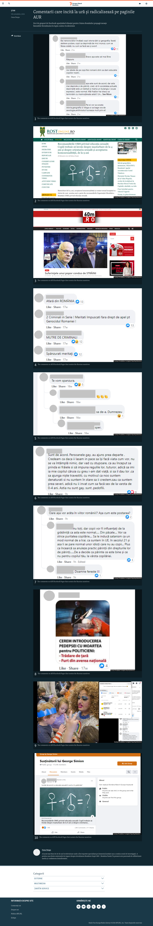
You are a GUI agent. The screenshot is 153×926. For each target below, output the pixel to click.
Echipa (13, 918)
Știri (13, 11)
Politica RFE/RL (16, 914)
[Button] (16, 36)
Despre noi (15, 910)
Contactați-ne (16, 906)
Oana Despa (15, 17)
